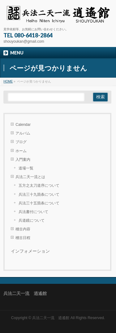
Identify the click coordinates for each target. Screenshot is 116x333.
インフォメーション (30, 251)
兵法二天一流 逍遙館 (50, 318)
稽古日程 (22, 238)
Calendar (23, 124)
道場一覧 (26, 168)
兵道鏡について (32, 220)
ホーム (21, 151)
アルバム (22, 133)
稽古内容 (22, 229)
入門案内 (22, 159)
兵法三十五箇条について (39, 203)
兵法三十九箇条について (39, 194)
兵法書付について (33, 212)
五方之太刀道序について (39, 185)
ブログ (21, 142)
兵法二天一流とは (30, 177)
